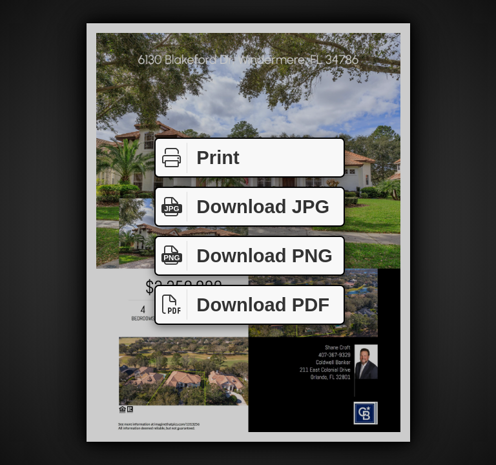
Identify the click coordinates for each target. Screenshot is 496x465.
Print (198, 158)
